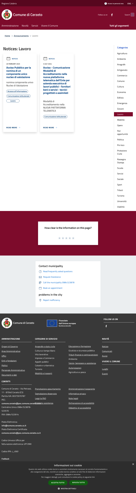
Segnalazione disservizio (46, 393)
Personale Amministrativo (13, 370)
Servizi (120, 173)
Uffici (4, 356)
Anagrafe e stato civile (45, 346)
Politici (5, 365)
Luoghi (105, 369)
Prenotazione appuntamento (48, 388)
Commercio (122, 75)
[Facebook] (106, 14)
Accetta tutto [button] (57, 483)
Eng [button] (130, 3)
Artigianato (122, 70)
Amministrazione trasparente (82, 388)
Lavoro (120, 114)
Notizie (105, 346)
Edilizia (120, 97)
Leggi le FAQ (40, 398)
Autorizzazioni (75, 368)
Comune (121, 81)
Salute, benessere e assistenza (82, 363)
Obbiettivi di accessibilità (80, 407)
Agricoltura (122, 53)
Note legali (73, 398)
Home (7, 35)
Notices (12, 58)
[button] (68, 488)
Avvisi (104, 356)
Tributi (120, 190)
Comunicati (107, 351)
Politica (120, 139)
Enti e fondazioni (9, 360)
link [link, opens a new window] (93, 477)
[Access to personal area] (114, 3)
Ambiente (121, 58)
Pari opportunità (122, 132)
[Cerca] (131, 14)
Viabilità (120, 206)
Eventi (105, 373)
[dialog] (68, 477)
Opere (120, 125)
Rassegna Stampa (121, 161)
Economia (121, 92)
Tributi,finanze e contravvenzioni (83, 354)
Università (121, 201)
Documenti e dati (9, 375)
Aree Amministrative (11, 351)
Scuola (120, 168)
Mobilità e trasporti (43, 373)
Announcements (21, 35)
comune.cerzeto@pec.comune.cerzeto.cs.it (21, 403)
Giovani (120, 108)
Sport (119, 184)
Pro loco (120, 145)
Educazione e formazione (80, 346)
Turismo (120, 195)
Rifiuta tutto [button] (78, 482)
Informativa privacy (77, 393)
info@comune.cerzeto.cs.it (14, 425)
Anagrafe (121, 64)
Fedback (5, 458)
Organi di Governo (10, 346)
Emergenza (122, 103)
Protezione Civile (122, 152)
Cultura (120, 86)
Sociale (120, 179)
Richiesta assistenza (44, 403)
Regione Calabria (9, 3)
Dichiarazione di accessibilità (81, 403)
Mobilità (120, 119)
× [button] (133, 464)
